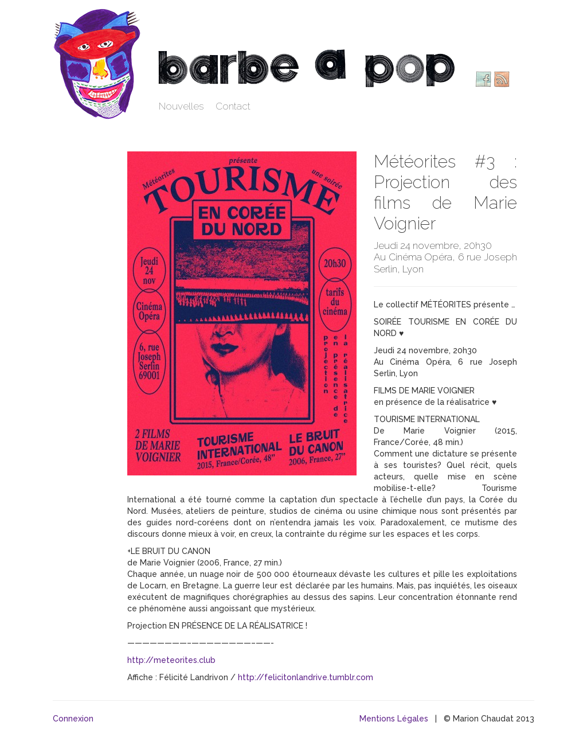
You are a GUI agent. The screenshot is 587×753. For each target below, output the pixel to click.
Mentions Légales (393, 718)
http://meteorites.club (171, 660)
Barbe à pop (98, 63)
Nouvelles (181, 106)
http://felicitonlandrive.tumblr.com (305, 677)
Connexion (73, 718)
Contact (233, 106)
